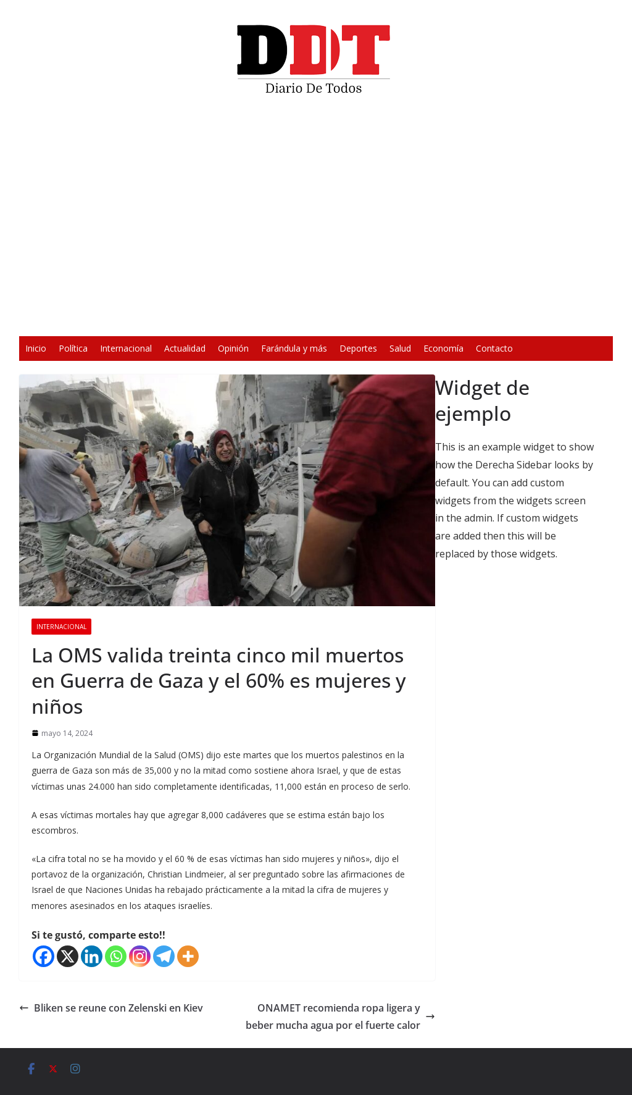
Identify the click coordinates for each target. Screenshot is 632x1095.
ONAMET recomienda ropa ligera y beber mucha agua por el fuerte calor (340, 1017)
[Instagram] (140, 956)
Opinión (233, 348)
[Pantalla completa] (497, 319)
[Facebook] (43, 956)
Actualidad (185, 348)
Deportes (358, 348)
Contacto (494, 348)
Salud (400, 348)
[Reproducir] (134, 319)
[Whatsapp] (116, 956)
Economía (443, 348)
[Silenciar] (478, 319)
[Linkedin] (91, 956)
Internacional (126, 348)
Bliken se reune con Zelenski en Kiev (111, 1008)
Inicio (35, 348)
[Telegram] (164, 956)
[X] (67, 956)
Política (73, 348)
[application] (316, 220)
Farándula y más (294, 348)
